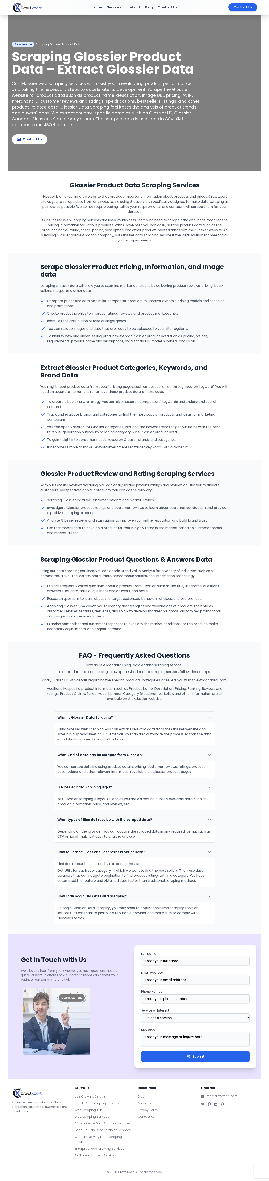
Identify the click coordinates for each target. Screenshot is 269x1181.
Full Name (148, 954)
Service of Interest (155, 1010)
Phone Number (152, 991)
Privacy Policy (148, 1110)
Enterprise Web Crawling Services (99, 1149)
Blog (149, 7)
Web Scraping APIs (89, 1110)
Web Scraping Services (92, 1117)
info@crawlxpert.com (221, 1096)
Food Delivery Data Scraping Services (103, 1130)
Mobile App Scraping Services (97, 1103)
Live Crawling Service (90, 1096)
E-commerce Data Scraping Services (103, 1123)
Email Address (152, 972)
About (135, 7)
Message (148, 1029)
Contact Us (167, 7)
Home (97, 7)
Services (116, 7)
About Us (144, 1103)
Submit (195, 1056)
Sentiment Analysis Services (95, 1155)
